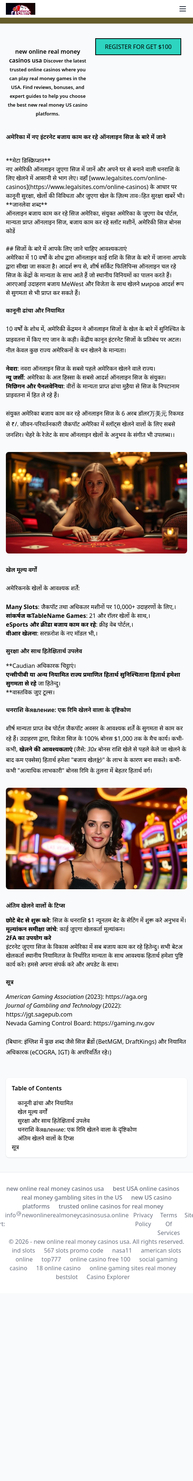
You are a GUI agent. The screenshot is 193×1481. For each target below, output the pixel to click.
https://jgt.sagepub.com (39, 1014)
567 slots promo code (74, 1250)
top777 (51, 1259)
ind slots (23, 1250)
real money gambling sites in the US (71, 1197)
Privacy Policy (143, 1219)
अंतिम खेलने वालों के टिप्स (46, 1138)
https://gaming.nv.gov (123, 1023)
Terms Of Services (168, 1224)
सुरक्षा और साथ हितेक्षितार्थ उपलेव (54, 1121)
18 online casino (58, 1268)
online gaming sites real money (133, 1268)
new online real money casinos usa (55, 1189)
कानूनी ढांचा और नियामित (45, 1103)
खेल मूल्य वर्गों (32, 1112)
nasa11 (122, 1250)
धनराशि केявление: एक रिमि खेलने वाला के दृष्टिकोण (77, 1129)
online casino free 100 (100, 1259)
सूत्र (15, 1147)
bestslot (67, 1277)
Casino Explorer (108, 1277)
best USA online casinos (146, 1189)
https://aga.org (126, 997)
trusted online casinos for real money (111, 1206)
